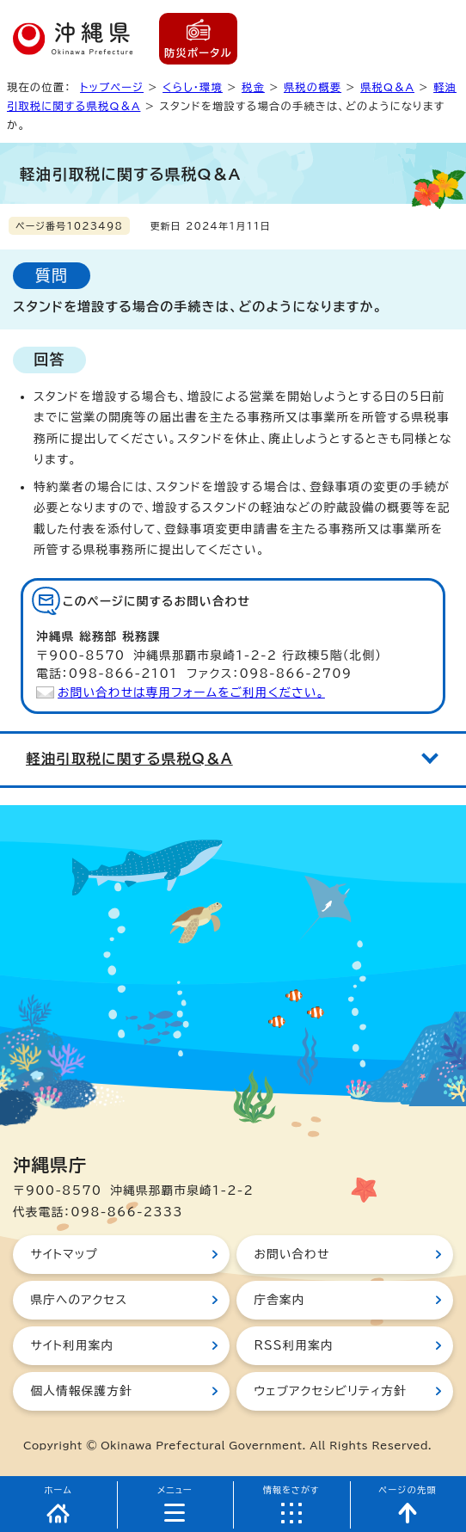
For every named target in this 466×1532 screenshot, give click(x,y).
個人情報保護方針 (81, 1391)
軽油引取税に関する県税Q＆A (129, 759)
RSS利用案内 (293, 1345)
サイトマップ (64, 1254)
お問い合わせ (291, 1254)
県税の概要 (312, 87)
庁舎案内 (279, 1300)
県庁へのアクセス (78, 1300)
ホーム (58, 1490)
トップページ (112, 87)
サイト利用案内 (71, 1345)
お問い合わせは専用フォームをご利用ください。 (191, 692)
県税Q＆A (387, 87)
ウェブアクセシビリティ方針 (330, 1391)
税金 (253, 87)
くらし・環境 (192, 87)
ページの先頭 (407, 1490)
